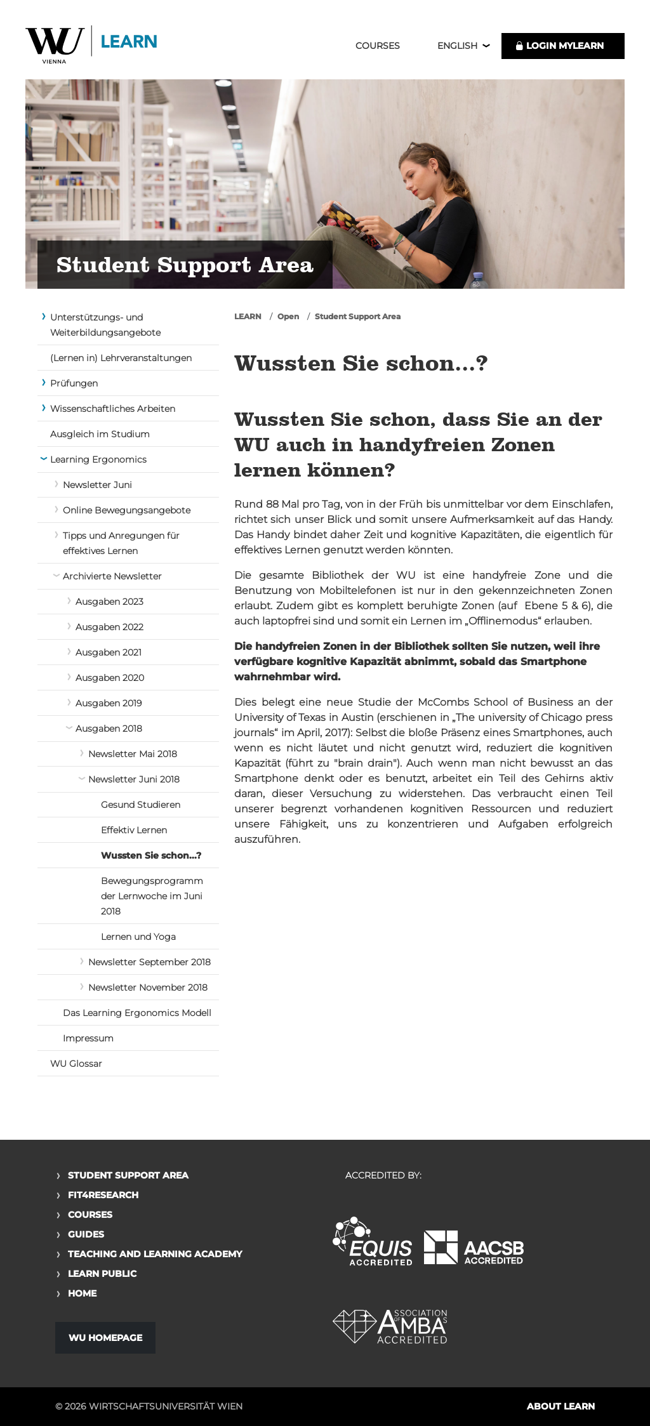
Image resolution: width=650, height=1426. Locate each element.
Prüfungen (74, 383)
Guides (86, 1234)
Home (82, 1293)
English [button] (457, 45)
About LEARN (561, 1406)
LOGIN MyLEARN (559, 45)
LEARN (248, 316)
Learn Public (102, 1273)
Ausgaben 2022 (109, 627)
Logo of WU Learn (92, 46)
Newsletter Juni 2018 (134, 779)
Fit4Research (103, 1195)
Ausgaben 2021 (109, 652)
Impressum (88, 1038)
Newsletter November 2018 (148, 987)
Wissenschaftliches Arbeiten (112, 408)
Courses (377, 45)
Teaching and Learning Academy (155, 1254)
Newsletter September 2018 (149, 962)
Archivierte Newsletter (112, 576)
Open (288, 316)
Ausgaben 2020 (110, 677)
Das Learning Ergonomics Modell (137, 1013)
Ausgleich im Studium (100, 434)
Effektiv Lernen (134, 830)
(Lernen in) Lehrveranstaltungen (121, 358)
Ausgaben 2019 (109, 703)
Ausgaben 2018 (109, 728)
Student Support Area (358, 316)
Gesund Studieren (140, 804)
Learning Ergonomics (98, 459)
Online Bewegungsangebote (126, 510)
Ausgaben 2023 (109, 601)
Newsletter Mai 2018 (132, 754)
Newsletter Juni (97, 485)
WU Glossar (76, 1063)
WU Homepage (105, 1337)
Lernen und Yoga (138, 936)
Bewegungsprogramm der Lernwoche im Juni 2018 (152, 896)
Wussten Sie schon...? (151, 855)
